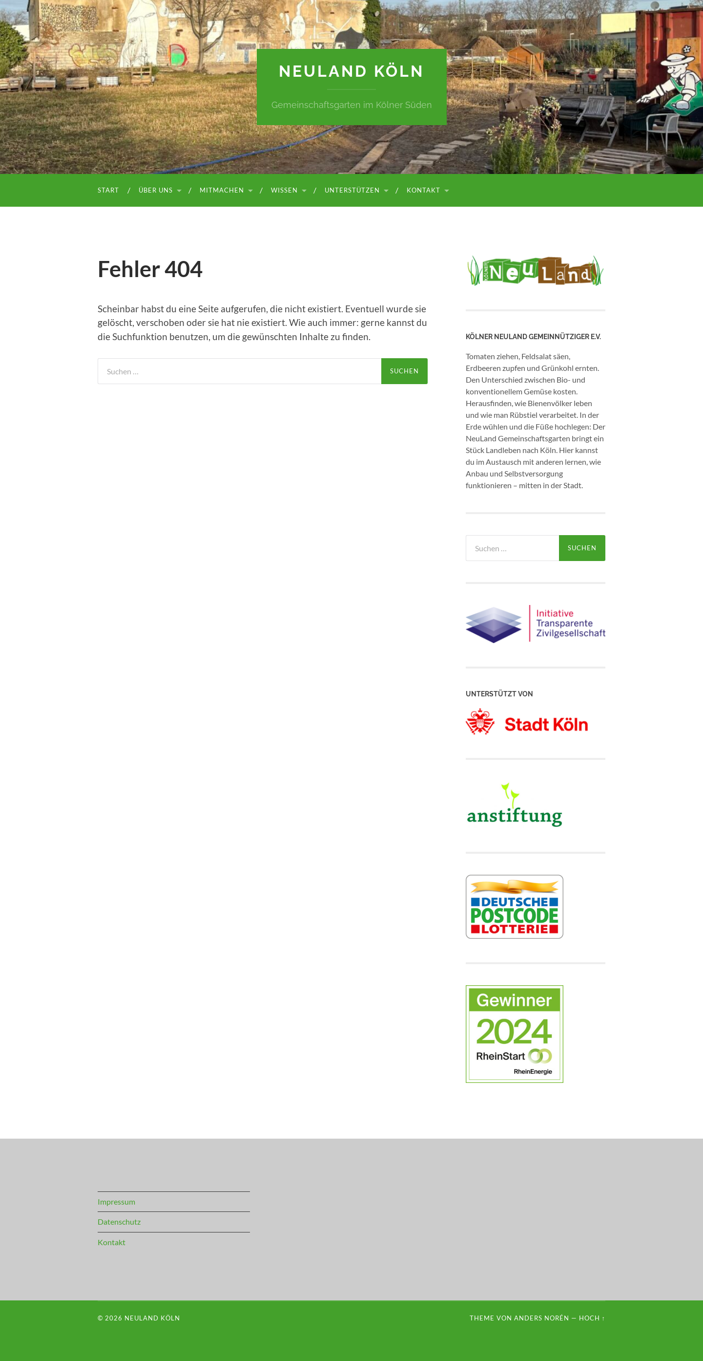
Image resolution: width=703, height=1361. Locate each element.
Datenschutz (119, 1221)
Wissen (284, 190)
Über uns (156, 190)
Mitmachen (222, 190)
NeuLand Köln (351, 71)
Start (108, 190)
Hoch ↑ (592, 1318)
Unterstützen (352, 190)
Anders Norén (541, 1318)
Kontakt (423, 190)
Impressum (116, 1201)
